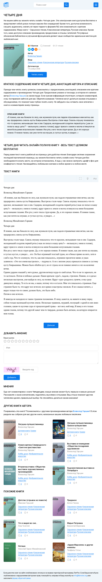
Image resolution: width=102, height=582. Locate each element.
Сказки (33, 431)
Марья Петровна (75, 523)
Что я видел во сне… (27, 523)
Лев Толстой (23, 526)
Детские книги (24, 431)
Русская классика (72, 62)
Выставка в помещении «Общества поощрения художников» (78, 446)
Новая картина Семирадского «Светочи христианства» (32, 446)
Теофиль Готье (74, 550)
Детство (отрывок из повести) (32, 500)
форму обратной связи (21, 578)
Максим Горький (25, 503)
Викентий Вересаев (76, 526)
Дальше (51, 325)
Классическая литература (53, 62)
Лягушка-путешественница (31, 424)
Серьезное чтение (35, 62)
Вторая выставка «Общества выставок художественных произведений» (31, 469)
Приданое (71, 500)
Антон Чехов (73, 503)
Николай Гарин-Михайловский (32, 549)
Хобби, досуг (23, 454)
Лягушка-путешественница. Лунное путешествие (80, 424)
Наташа (21, 546)
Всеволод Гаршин (35, 56)
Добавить (11, 377)
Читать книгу (37, 74)
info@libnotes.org (80, 576)
